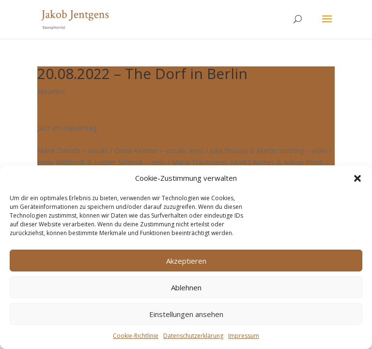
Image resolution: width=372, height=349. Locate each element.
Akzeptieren (186, 261)
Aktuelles (51, 91)
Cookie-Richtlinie (135, 336)
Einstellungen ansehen (186, 314)
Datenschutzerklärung (193, 336)
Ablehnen (186, 287)
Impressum (243, 336)
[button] (357, 178)
